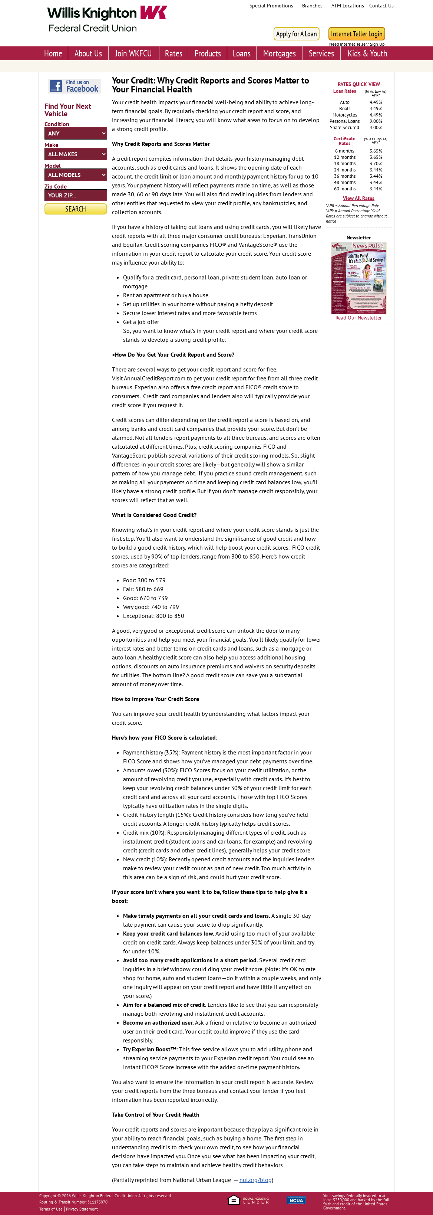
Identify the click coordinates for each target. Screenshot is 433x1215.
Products (208, 53)
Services (321, 53)
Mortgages (279, 53)
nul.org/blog (255, 1179)
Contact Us (381, 5)
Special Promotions (271, 5)
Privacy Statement (82, 1209)
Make (51, 144)
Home (53, 53)
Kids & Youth (367, 53)
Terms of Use (51, 1209)
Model (52, 165)
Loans (242, 53)
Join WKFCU (133, 53)
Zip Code (55, 186)
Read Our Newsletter (359, 317)
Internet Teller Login (357, 34)
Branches (312, 5)
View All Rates (358, 198)
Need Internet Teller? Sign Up (356, 44)
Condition (56, 124)
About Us (88, 53)
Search (75, 209)
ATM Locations (347, 5)
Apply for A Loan (296, 34)
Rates (173, 53)
